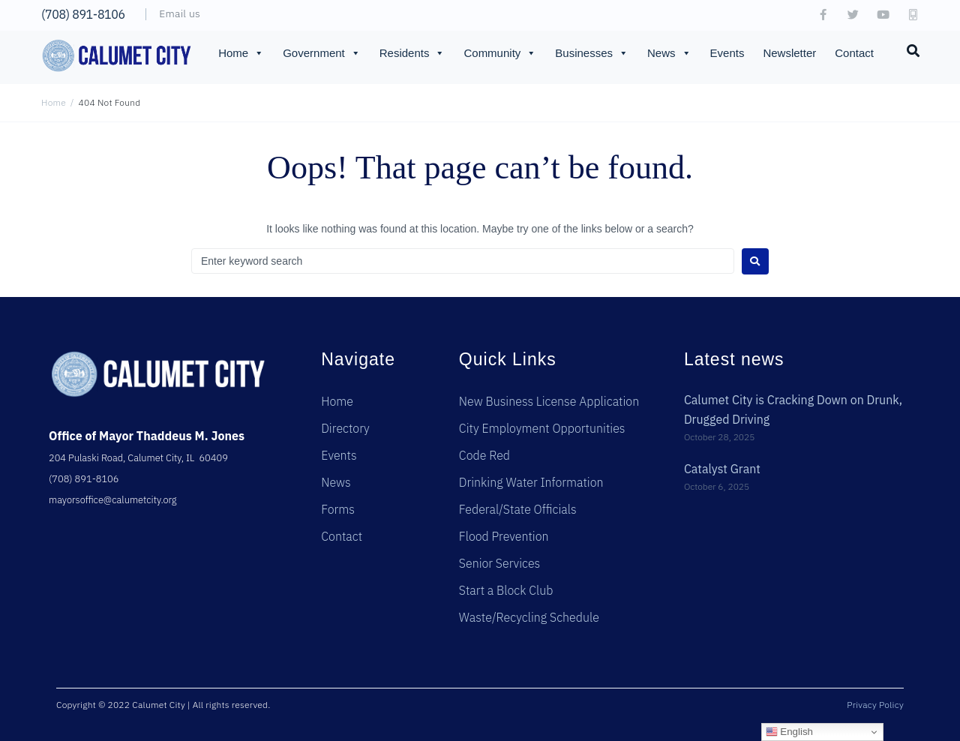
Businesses (591, 53)
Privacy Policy (875, 704)
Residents (413, 53)
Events (727, 52)
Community (500, 53)
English (789, 732)
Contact (854, 52)
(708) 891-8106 (83, 14)
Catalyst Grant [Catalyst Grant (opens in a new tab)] (722, 468)
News (669, 53)
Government (322, 53)
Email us (179, 13)
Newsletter (789, 52)
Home (241, 53)
